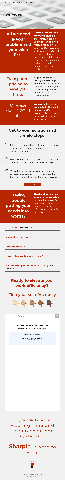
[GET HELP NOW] (32, 185)
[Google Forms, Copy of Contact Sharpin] (32, 362)
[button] (58, 228)
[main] (28, 14)
